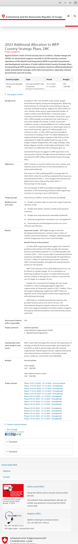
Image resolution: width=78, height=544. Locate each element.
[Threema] (14, 421)
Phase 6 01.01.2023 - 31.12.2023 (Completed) (43, 391)
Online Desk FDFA (9, 451)
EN (75, 3)
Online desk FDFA (35, 473)
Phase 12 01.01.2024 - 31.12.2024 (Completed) (43, 375)
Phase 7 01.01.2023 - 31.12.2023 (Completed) (43, 388)
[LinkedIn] (11, 421)
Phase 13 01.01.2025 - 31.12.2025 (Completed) (43, 373)
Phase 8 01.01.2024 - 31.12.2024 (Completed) (43, 386)
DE (60, 3)
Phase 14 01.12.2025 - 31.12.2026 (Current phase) (44, 370)
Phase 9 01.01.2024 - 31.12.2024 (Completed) (43, 383)
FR (70, 3)
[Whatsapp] (17, 421)
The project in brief (15, 81)
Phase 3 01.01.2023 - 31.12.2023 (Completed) (43, 400)
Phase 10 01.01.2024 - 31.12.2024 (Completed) (43, 380)
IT (65, 3)
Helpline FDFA (34, 500)
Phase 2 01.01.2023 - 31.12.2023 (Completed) (43, 403)
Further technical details (17, 411)
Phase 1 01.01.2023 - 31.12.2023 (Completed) (43, 405)
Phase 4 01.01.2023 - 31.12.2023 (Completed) (43, 397)
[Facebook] (6, 421)
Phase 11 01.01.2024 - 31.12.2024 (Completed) (43, 378)
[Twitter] (9, 421)
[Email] (20, 421)
